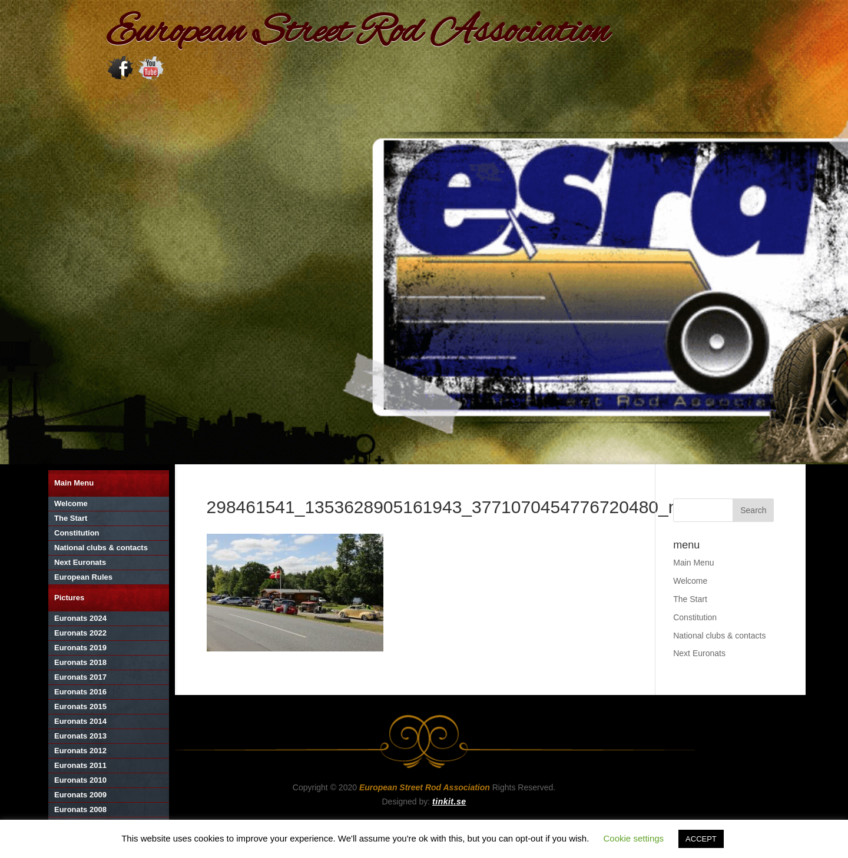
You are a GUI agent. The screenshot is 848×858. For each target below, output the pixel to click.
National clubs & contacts (101, 547)
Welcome (71, 503)
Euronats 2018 (80, 662)
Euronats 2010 (80, 780)
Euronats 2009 (80, 794)
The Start (70, 518)
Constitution (77, 532)
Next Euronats (80, 562)
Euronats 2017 (80, 677)
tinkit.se (449, 801)
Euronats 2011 (80, 765)
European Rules (83, 577)
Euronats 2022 (80, 632)
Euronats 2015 (80, 706)
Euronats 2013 (80, 735)
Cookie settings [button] (634, 838)
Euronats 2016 (80, 691)
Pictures (69, 597)
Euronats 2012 (80, 750)
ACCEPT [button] (701, 838)
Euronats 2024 (80, 618)
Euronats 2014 (80, 721)
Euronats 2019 (80, 647)
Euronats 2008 (80, 809)
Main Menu (74, 482)
